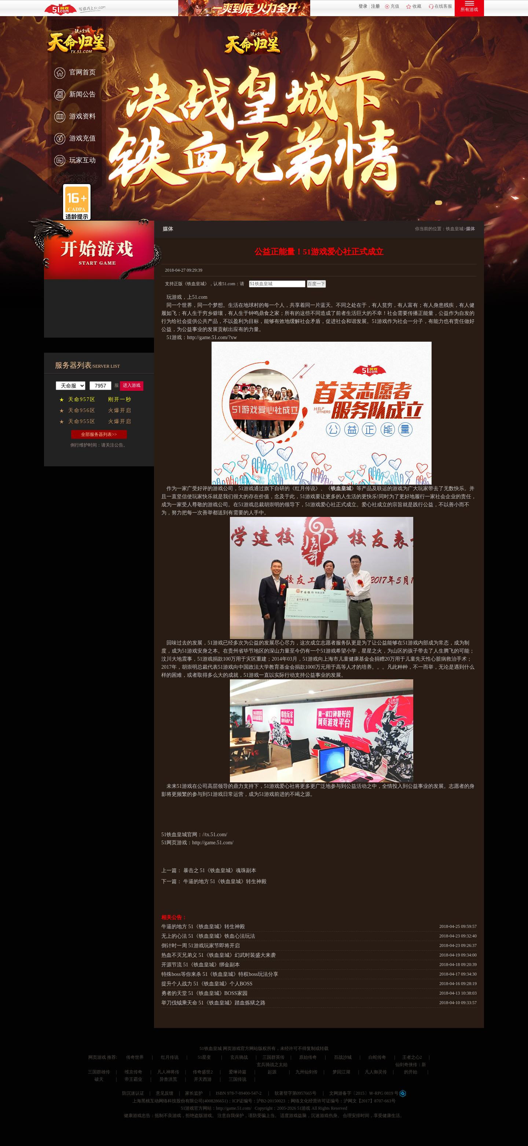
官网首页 (75, 73)
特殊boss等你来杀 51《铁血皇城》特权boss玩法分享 (219, 974)
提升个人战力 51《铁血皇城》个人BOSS (207, 984)
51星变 (204, 1057)
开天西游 (203, 1079)
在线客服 (443, 6)
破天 (99, 1079)
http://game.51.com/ (213, 842)
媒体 (470, 228)
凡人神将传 (168, 1072)
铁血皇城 (454, 228)
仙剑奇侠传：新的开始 (410, 1068)
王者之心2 (412, 1057)
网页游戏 (97, 1057)
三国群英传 (274, 1057)
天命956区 (82, 410)
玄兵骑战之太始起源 (272, 1068)
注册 (375, 6)
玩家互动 (75, 161)
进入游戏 (131, 385)
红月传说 (170, 1057)
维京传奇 (133, 1072)
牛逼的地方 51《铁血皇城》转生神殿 (225, 881)
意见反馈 (164, 1093)
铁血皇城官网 (181, 834)
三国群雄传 (99, 1072)
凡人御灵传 (376, 1072)
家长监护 (194, 1093)
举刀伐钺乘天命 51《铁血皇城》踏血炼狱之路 (213, 1003)
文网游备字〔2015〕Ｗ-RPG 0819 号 (367, 1093)
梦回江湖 (341, 1072)
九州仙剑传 (307, 1072)
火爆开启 (120, 410)
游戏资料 (75, 117)
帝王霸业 (133, 1079)
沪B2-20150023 (271, 1100)
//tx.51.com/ (214, 834)
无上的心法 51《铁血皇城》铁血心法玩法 (208, 936)
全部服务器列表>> (99, 434)
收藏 (416, 6)
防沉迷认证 (133, 1093)
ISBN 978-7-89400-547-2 (238, 1093)
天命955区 (82, 421)
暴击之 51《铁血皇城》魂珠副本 (220, 870)
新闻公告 (75, 95)
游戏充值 (75, 139)
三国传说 (237, 1079)
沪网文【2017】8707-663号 (370, 1100)
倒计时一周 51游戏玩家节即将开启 (200, 945)
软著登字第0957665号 (295, 1093)
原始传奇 (308, 1057)
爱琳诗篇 (237, 1072)
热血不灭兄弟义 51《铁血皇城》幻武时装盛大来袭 (218, 955)
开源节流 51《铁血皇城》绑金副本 (200, 964)
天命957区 (82, 399)
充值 (394, 6)
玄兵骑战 (239, 1057)
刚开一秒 (120, 399)
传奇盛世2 (203, 1072)
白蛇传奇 (377, 1057)
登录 (363, 6)
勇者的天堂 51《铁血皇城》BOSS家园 (204, 993)
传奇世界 (135, 1057)
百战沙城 (343, 1057)
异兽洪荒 (168, 1079)
